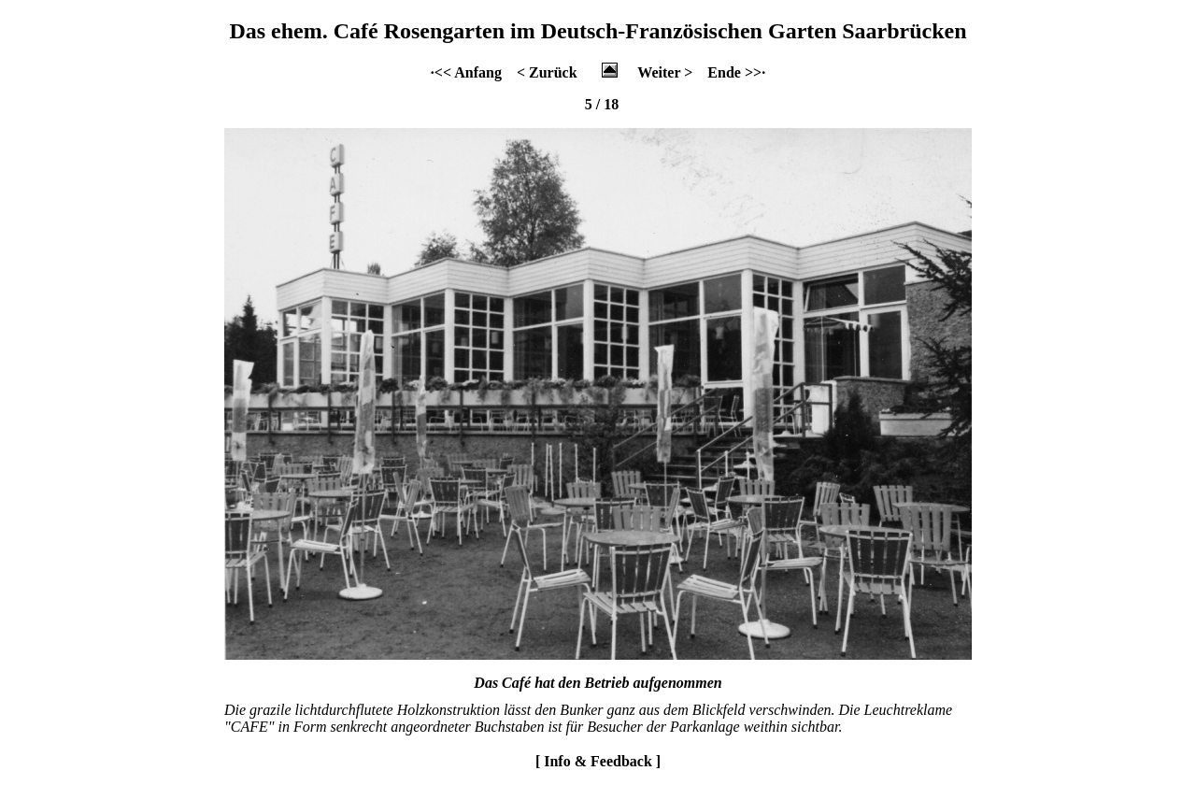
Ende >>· (736, 72)
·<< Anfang (466, 72)
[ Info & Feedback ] (598, 761)
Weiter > (664, 72)
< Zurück (547, 72)
